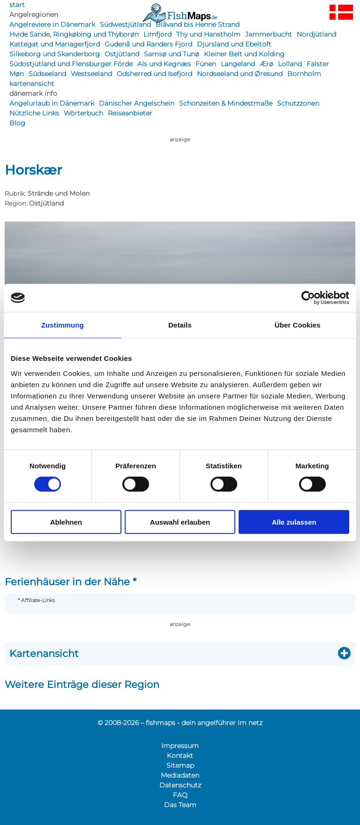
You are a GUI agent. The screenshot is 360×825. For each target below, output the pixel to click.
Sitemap (180, 765)
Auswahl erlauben (180, 522)
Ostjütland (122, 54)
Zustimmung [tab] (62, 325)
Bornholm (304, 73)
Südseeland (47, 73)
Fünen (205, 64)
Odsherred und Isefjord (154, 73)
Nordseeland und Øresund (240, 73)
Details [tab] (180, 325)
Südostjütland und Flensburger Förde (71, 64)
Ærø (266, 64)
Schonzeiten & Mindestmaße (225, 103)
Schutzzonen (298, 103)
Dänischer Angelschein (136, 103)
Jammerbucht (268, 34)
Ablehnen (66, 522)
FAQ (180, 795)
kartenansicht (31, 83)
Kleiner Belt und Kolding (244, 54)
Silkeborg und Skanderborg (54, 54)
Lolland (290, 64)
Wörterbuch (83, 113)
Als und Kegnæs (164, 64)
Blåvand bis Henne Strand (198, 24)
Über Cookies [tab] (298, 325)
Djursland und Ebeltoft (234, 44)
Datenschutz (180, 785)
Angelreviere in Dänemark (52, 24)
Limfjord (157, 34)
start (17, 4)
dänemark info (33, 93)
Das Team (180, 805)
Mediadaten (180, 775)
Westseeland (91, 73)
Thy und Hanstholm (208, 34)
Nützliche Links (34, 113)
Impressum (180, 745)
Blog (17, 123)
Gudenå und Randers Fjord (148, 44)
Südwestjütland (125, 24)
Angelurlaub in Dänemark (51, 103)
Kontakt (180, 755)
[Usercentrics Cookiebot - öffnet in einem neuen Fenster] (308, 298)
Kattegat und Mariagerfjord (54, 44)
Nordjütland (316, 34)
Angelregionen (33, 14)
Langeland (238, 64)
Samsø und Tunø (171, 54)
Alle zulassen (294, 522)
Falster (318, 64)
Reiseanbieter (130, 113)
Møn (16, 73)
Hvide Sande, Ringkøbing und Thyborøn (74, 34)
